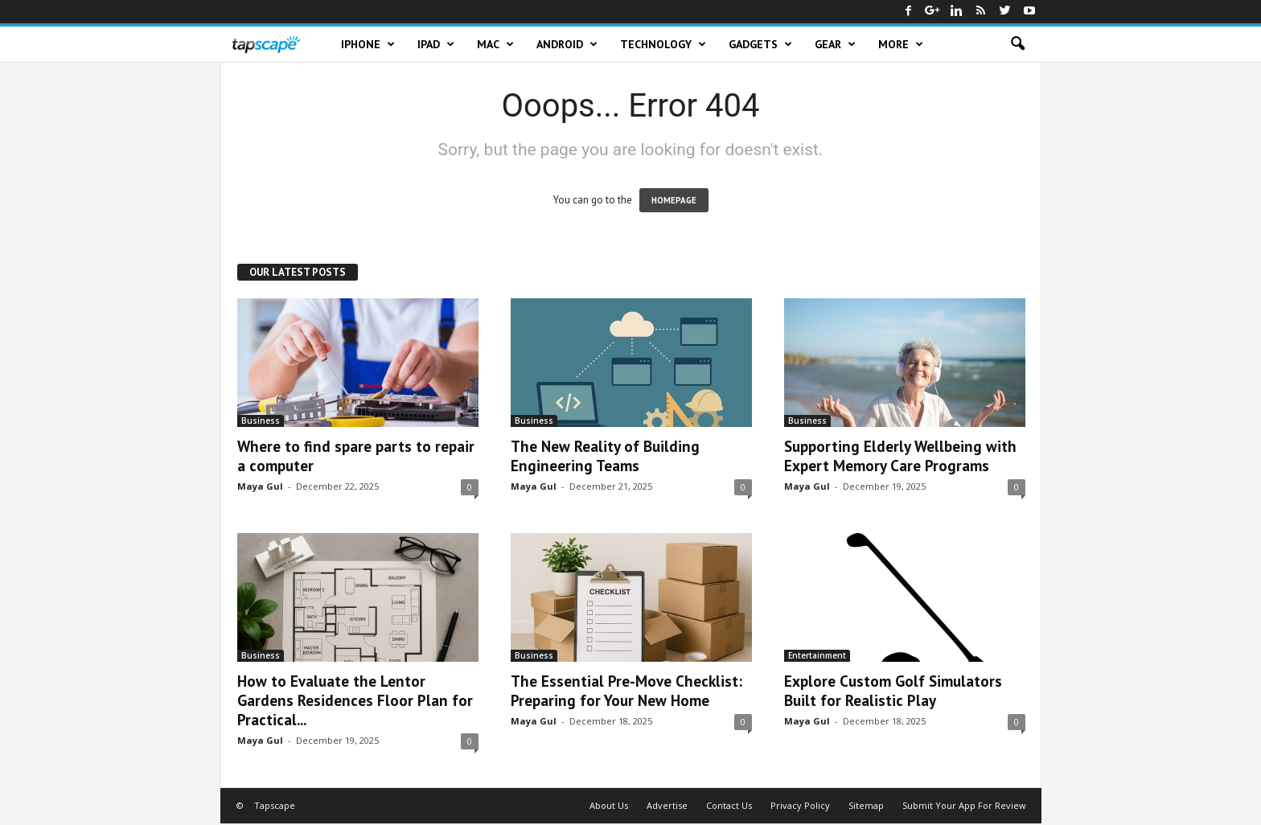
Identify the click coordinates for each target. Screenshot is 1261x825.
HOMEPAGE (673, 200)
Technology (663, 44)
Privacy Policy (800, 805)
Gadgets (760, 44)
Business (260, 420)
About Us (608, 805)
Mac (495, 44)
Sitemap (866, 805)
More (900, 44)
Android (567, 44)
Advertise (667, 805)
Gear (835, 44)
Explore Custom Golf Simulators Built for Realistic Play (893, 690)
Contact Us (729, 805)
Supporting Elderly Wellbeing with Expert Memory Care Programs (900, 456)
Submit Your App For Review (964, 805)
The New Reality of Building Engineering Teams (605, 456)
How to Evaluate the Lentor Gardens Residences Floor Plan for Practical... (355, 700)
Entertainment (817, 655)
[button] (1017, 44)
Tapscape (274, 805)
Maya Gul (260, 486)
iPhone (368, 44)
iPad (435, 44)
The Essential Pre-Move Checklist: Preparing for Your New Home (626, 690)
